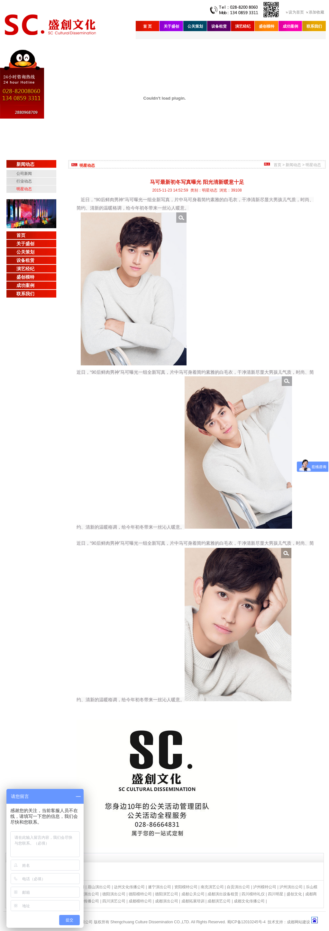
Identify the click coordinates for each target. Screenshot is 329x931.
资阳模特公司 (185, 887)
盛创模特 (266, 26)
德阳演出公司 (113, 894)
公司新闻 (24, 173)
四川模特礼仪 (253, 894)
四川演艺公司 (113, 901)
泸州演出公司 (291, 887)
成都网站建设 (298, 922)
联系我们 (314, 26)
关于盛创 (171, 26)
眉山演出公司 (99, 887)
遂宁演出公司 (159, 887)
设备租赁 (219, 26)
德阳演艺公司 (166, 894)
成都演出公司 (166, 901)
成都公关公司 (193, 894)
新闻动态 (293, 165)
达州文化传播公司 (129, 887)
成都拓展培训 (193, 901)
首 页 (147, 26)
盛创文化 (294, 894)
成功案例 (290, 26)
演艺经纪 (243, 26)
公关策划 (195, 26)
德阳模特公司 (140, 894)
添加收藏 (316, 12)
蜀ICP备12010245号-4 (246, 922)
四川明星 (275, 894)
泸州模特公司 (264, 887)
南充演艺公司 (212, 887)
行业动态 (24, 181)
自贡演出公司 (238, 887)
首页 (20, 235)
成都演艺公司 (219, 901)
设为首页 (296, 12)
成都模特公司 (140, 901)
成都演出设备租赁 (222, 894)
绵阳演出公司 (87, 894)
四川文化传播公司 (83, 901)
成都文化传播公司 (249, 901)
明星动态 (24, 189)
